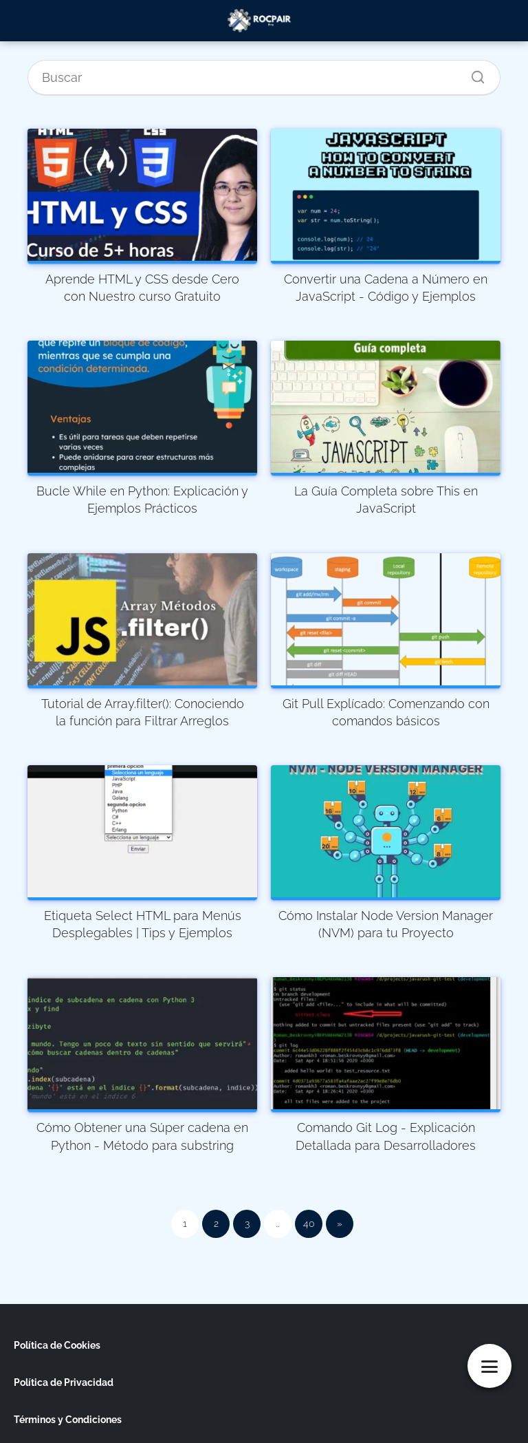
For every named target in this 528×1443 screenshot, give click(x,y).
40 (309, 1223)
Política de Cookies (57, 1345)
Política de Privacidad (63, 1382)
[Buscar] (473, 73)
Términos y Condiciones (68, 1419)
